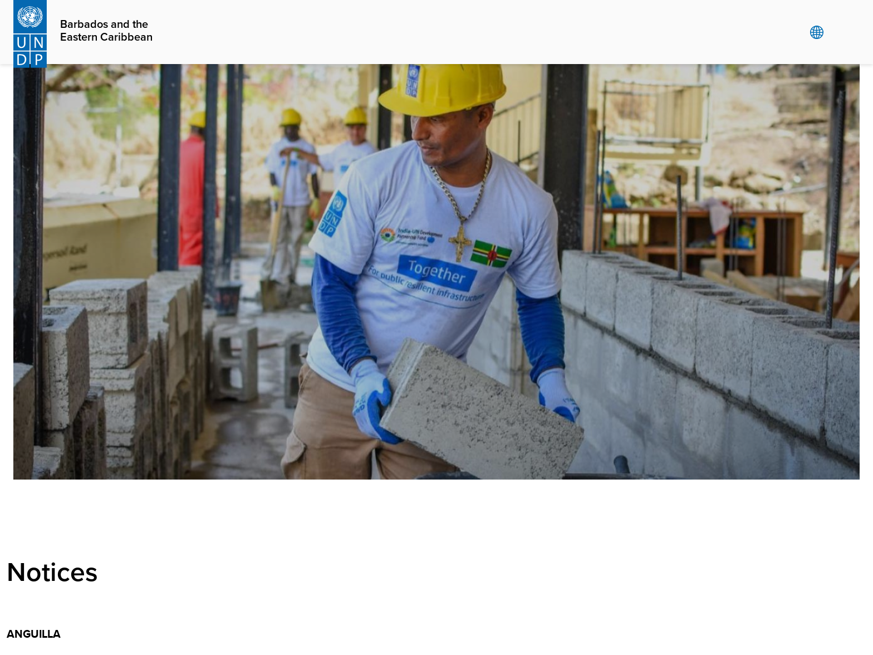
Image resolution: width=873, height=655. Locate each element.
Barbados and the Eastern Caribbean (106, 31)
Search (839, 32)
